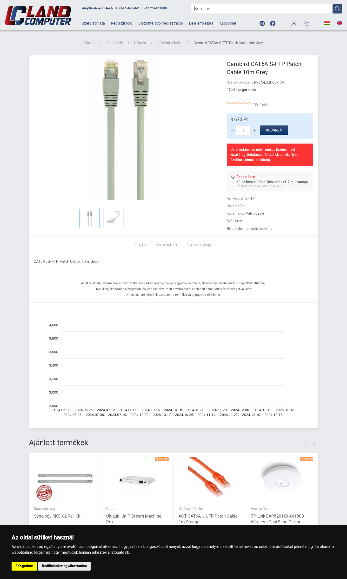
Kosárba (274, 130)
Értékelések (199, 245)
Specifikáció (166, 245)
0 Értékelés (261, 105)
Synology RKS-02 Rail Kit (57, 516)
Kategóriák (115, 43)
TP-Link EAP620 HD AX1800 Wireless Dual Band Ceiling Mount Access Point (277, 521)
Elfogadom (24, 566)
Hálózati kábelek (169, 43)
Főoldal (89, 43)
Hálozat (140, 43)
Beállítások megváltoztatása (64, 566)
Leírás (140, 245)
